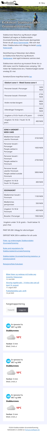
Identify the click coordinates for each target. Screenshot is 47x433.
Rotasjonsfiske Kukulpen (13, 264)
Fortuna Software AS (32, 430)
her (30, 76)
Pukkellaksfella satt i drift (16, 291)
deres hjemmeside (20, 42)
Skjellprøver (8, 58)
